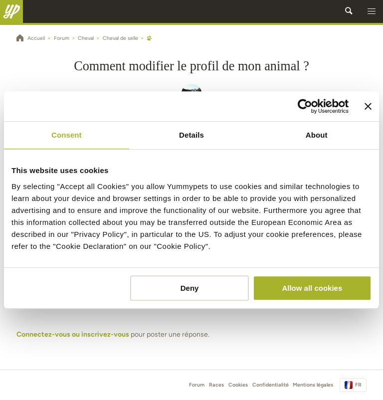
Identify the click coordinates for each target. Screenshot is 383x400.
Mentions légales (313, 385)
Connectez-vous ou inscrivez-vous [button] (72, 334)
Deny (190, 288)
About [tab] (317, 135)
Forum (196, 385)
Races (216, 385)
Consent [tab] (66, 135)
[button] (371, 11)
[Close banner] (368, 106)
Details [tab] (191, 135)
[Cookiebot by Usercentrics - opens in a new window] (305, 106)
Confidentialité (270, 385)
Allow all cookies (312, 288)
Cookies (238, 385)
